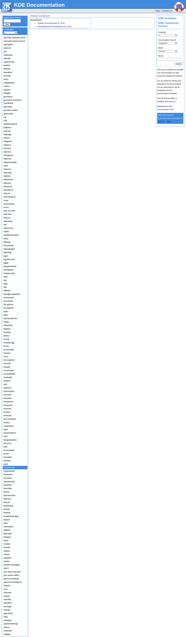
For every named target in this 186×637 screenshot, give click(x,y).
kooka (6, 422)
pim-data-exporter (12, 571)
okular (6, 554)
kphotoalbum (10, 433)
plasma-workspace (13, 582)
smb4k (7, 610)
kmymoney (9, 370)
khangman (9, 269)
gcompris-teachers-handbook (13, 101)
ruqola (7, 596)
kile (5, 287)
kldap (6, 322)
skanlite (7, 599)
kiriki (6, 311)
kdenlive (8, 214)
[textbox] (12, 21)
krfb (5, 447)
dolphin (7, 89)
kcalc (6, 200)
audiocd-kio (9, 62)
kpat (6, 429)
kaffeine (7, 127)
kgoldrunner (9, 259)
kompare (8, 398)
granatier (8, 106)
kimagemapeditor (12, 294)
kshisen (7, 460)
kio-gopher (9, 308)
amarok (7, 48)
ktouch (7, 502)
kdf (5, 224)
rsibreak (7, 592)
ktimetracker (10, 495)
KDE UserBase (167, 18)
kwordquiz (8, 526)
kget (6, 256)
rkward (7, 585)
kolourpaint (9, 391)
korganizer (9, 426)
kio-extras (8, 301)
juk (5, 117)
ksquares (8, 474)
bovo (6, 79)
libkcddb (8, 533)
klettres (7, 329)
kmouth (7, 363)
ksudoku (8, 478)
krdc (6, 436)
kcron (6, 207)
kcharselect (9, 204)
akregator (8, 44)
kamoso (7, 152)
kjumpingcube (10, 318)
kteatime (8, 485)
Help (157, 11)
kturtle (6, 509)
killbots (7, 290)
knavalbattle (9, 374)
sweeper (8, 620)
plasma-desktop (11, 578)
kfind (6, 238)
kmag (6, 339)
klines (6, 335)
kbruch (7, 193)
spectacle (8, 613)
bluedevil (8, 72)
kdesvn (7, 218)
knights (7, 381)
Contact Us (167, 11)
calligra (7, 634)
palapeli (7, 558)
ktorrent (7, 499)
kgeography (9, 249)
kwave (7, 519)
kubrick (7, 512)
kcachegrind (9, 197)
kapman (7, 158)
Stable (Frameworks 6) (48, 23)
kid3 (6, 277)
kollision (7, 388)
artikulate (8, 55)
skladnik (7, 603)
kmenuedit (9, 349)
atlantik (7, 58)
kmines (7, 353)
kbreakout (8, 190)
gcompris (8, 96)
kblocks (7, 183)
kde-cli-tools (9, 210)
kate (6, 165)
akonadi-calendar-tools (15, 37)
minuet (7, 547)
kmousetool (9, 360)
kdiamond (8, 228)
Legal (169, 121)
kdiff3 (6, 231)
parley (6, 561)
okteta (6, 551)
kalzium (7, 145)
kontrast (7, 415)
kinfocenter (9, 297)
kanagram (8, 155)
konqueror (8, 401)
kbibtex (7, 176)
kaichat (7, 131)
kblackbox (8, 179)
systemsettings (11, 623)
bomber (7, 76)
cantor (7, 86)
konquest (8, 405)
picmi (6, 568)
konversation (10, 419)
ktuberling (8, 505)
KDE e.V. (161, 121)
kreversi (7, 443)
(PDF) (63, 23)
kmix (6, 356)
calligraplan (9, 82)
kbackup (8, 172)
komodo (7, 394)
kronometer (9, 450)
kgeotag (7, 252)
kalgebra (8, 141)
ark (5, 51)
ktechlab (8, 488)
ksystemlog (9, 481)
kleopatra (8, 325)
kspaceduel (9, 471)
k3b (5, 120)
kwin (6, 523)
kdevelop (8, 221)
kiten (6, 315)
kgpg (6, 263)
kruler (6, 453)
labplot (7, 530)
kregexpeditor (10, 440)
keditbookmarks (11, 235)
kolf (5, 384)
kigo (6, 283)
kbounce (8, 186)
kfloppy (7, 242)
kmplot (7, 367)
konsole (7, 408)
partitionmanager (12, 564)
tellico (6, 627)
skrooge (7, 606)
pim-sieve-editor (11, 575)
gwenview (8, 113)
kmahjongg (9, 342)
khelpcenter (9, 273)
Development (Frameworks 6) (51, 26)
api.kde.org (171, 101)
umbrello (8, 630)
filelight (7, 93)
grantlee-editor (11, 110)
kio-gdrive (8, 304)
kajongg (7, 134)
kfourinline (9, 245)
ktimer (6, 492)
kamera (7, 148)
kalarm (7, 138)
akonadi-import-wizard (14, 41)
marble (7, 544)
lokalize (7, 537)
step (6, 617)
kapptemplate (10, 162)
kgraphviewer (10, 266)
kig (5, 280)
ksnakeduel (9, 467)
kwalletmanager (11, 516)
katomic (7, 169)
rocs (6, 589)
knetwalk (8, 377)
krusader (8, 457)
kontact (7, 412)
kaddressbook (10, 124)
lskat (6, 540)
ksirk (6, 464)
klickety (7, 332)
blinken (7, 68)
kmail (6, 346)
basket (7, 65)
